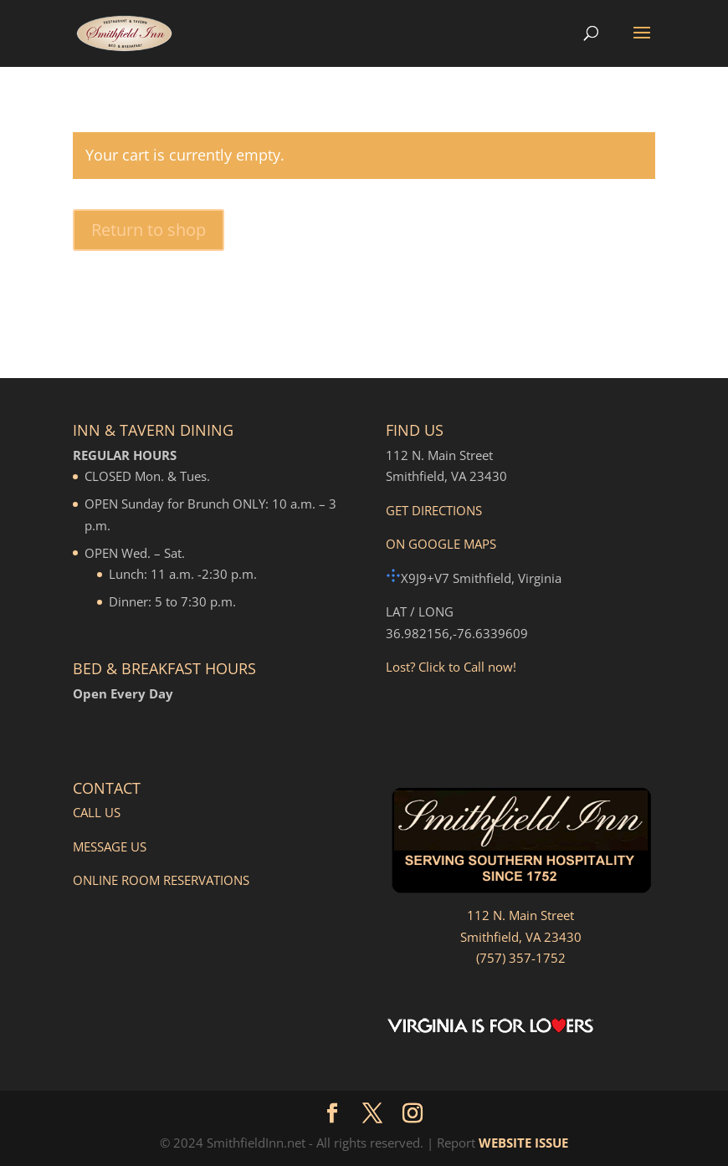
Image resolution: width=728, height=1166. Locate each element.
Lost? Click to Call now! (451, 666)
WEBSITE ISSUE (523, 1142)
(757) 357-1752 (521, 957)
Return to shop (148, 229)
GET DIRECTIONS (434, 510)
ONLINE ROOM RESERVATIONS (161, 880)
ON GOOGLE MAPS (441, 543)
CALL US (96, 812)
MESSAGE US (109, 846)
